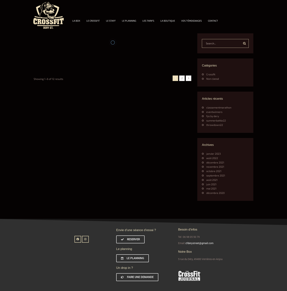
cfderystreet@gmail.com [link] (199, 243)
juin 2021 (211, 184)
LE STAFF (111, 20)
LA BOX (76, 20)
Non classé (212, 78)
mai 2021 (211, 188)
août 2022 (212, 158)
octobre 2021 (213, 171)
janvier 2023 (213, 153)
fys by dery (212, 116)
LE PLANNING (129, 20)
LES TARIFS (148, 20)
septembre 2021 (215, 175)
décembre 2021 (215, 162)
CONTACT (213, 20)
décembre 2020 (215, 192)
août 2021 (212, 179)
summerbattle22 (216, 120)
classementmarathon (218, 107)
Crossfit (210, 74)
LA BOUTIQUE (167, 20)
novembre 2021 (215, 166)
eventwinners (214, 111)
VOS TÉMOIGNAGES (191, 20)
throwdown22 (214, 124)
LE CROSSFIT (93, 20)
